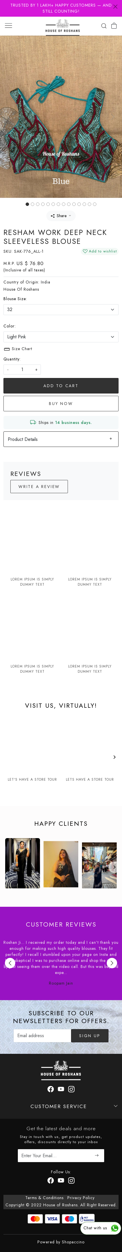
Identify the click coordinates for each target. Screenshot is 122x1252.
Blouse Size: (15, 299)
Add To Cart (61, 386)
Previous (10, 963)
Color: (9, 326)
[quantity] (22, 369)
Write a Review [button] (39, 486)
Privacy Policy (81, 1198)
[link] (104, 26)
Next (112, 963)
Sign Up (89, 1036)
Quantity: (12, 359)
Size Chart (17, 349)
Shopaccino (73, 1242)
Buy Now (61, 403)
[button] (9, 117)
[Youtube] (61, 1181)
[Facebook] (50, 1181)
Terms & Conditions (44, 1198)
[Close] (115, 6)
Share (58, 216)
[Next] (114, 757)
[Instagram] (71, 1181)
